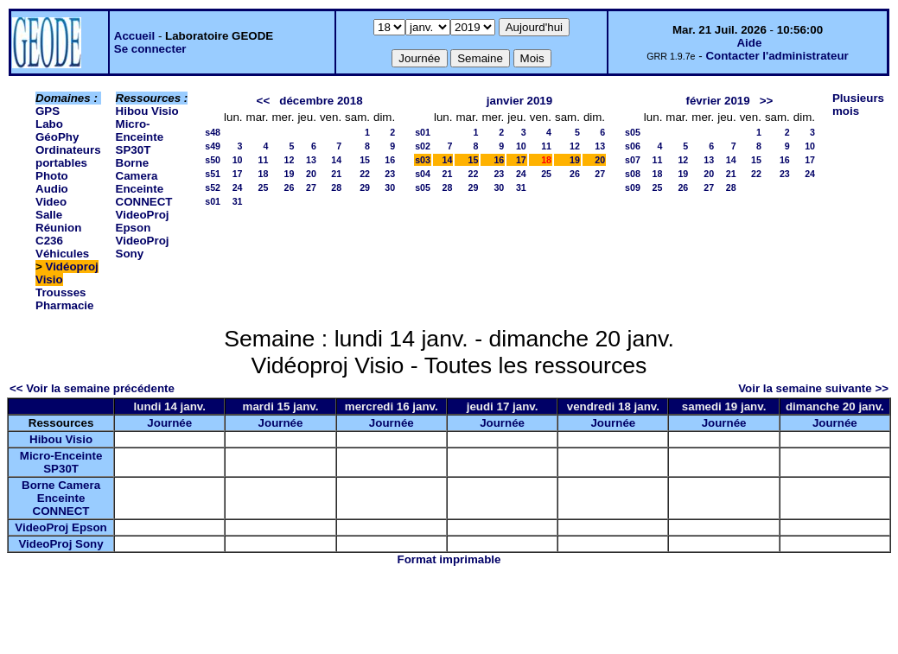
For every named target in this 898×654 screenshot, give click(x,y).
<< (264, 100)
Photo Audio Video (51, 188)
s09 (632, 187)
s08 (632, 173)
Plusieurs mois (858, 104)
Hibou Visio (147, 111)
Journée (169, 422)
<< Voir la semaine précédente (92, 388)
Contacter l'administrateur (776, 55)
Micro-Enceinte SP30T (140, 136)
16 (390, 160)
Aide (748, 42)
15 (365, 160)
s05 (422, 187)
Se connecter (150, 48)
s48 (212, 132)
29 (365, 187)
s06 (632, 146)
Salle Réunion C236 (58, 227)
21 (336, 173)
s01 (212, 201)
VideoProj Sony (142, 247)
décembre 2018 (320, 100)
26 (289, 187)
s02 (422, 146)
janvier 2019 (519, 100)
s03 (422, 160)
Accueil (134, 35)
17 (237, 173)
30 (390, 187)
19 (289, 173)
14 (336, 160)
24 (237, 187)
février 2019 (718, 100)
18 (263, 173)
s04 (422, 173)
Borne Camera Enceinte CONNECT (144, 182)
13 (311, 160)
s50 (212, 160)
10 (237, 160)
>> (767, 100)
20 (311, 173)
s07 (632, 160)
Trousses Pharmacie (64, 299)
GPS (47, 111)
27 (311, 187)
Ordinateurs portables (68, 156)
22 (365, 173)
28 (336, 187)
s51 (212, 173)
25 (263, 187)
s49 (212, 146)
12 (289, 160)
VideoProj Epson (142, 221)
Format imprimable (449, 559)
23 (390, 173)
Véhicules (62, 253)
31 (237, 201)
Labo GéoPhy (57, 130)
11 (263, 160)
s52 (212, 187)
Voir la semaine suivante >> (813, 388)
